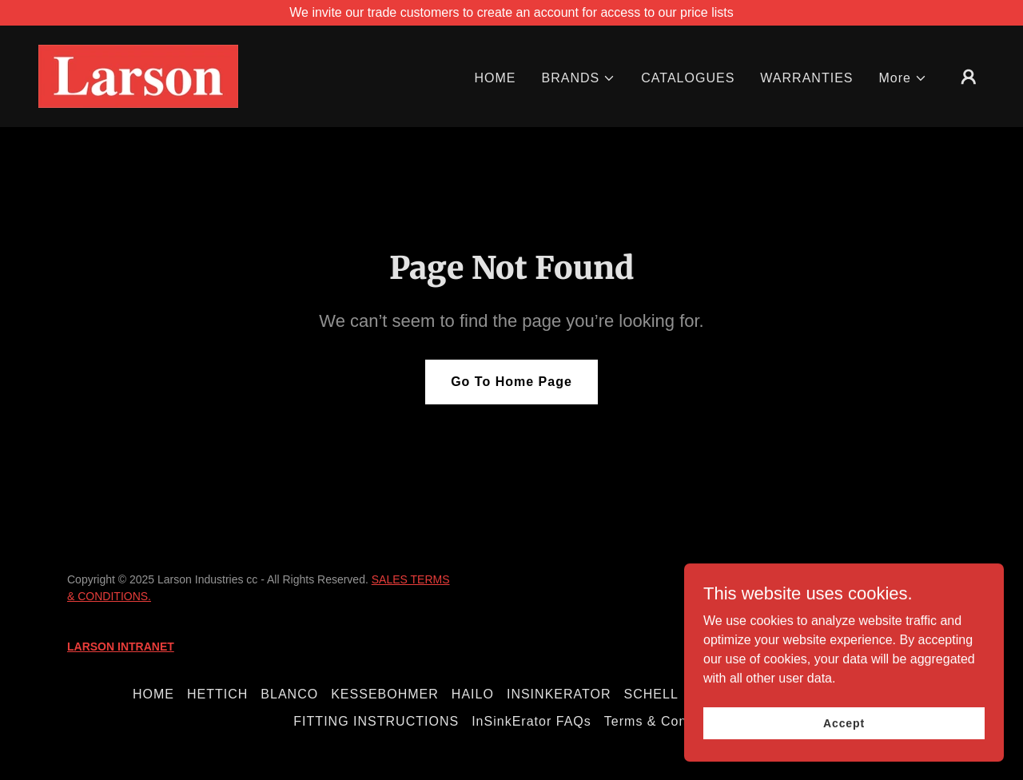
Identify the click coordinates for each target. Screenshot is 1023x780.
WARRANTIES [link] (806, 78)
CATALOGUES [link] (687, 78)
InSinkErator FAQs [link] (531, 721)
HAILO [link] (473, 694)
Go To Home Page (511, 381)
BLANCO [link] (289, 694)
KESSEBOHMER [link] (385, 694)
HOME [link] (494, 78)
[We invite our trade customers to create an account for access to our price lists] (511, 12)
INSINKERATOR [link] (559, 694)
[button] (579, 78)
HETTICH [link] (217, 694)
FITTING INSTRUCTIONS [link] (376, 721)
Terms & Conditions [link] (667, 721)
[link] (138, 75)
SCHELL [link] (651, 694)
